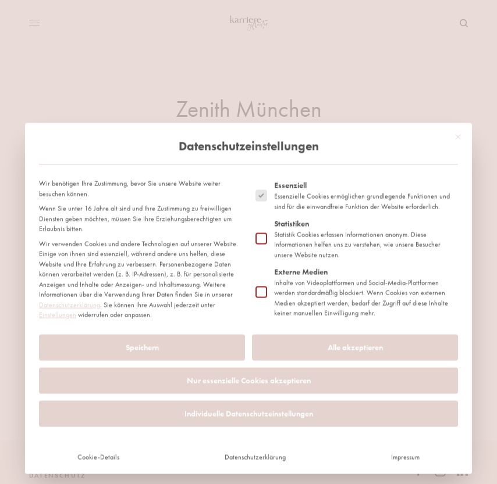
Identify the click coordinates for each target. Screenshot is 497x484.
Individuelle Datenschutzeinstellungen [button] (248, 265)
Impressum (405, 308)
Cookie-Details (98, 308)
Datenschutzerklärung (69, 156)
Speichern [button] (142, 198)
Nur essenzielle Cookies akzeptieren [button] (249, 232)
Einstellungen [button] (57, 166)
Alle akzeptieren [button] (355, 198)
